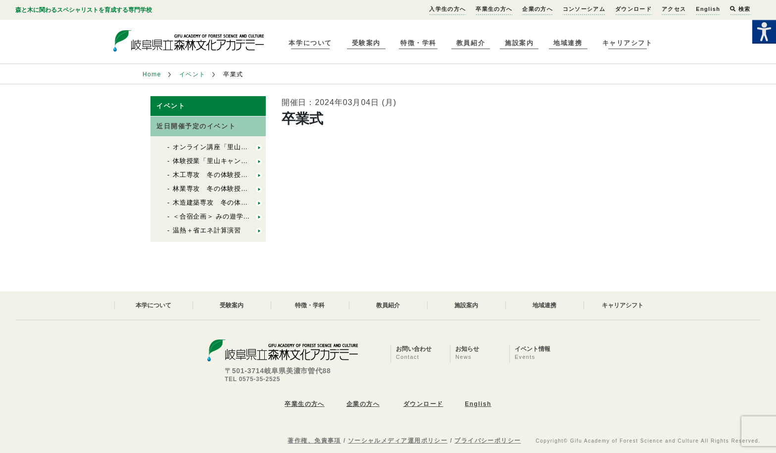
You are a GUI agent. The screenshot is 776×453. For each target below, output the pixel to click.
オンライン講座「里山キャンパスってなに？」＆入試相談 (261, 147)
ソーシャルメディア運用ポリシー (398, 440)
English (708, 9)
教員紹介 (470, 43)
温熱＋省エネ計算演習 (207, 230)
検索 (740, 9)
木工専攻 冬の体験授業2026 (218, 174)
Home (152, 74)
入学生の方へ (447, 9)
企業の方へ (537, 9)
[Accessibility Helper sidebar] (764, 32)
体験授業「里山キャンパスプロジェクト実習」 (244, 161)
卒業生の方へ (494, 9)
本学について (310, 43)
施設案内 (519, 43)
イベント (192, 74)
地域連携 (567, 43)
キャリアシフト (627, 43)
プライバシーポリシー (487, 440)
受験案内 (366, 43)
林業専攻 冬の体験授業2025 (218, 188)
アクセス (674, 9)
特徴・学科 (418, 43)
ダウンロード (633, 9)
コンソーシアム (584, 9)
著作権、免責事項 (314, 440)
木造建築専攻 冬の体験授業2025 (225, 202)
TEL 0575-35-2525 (252, 379)
